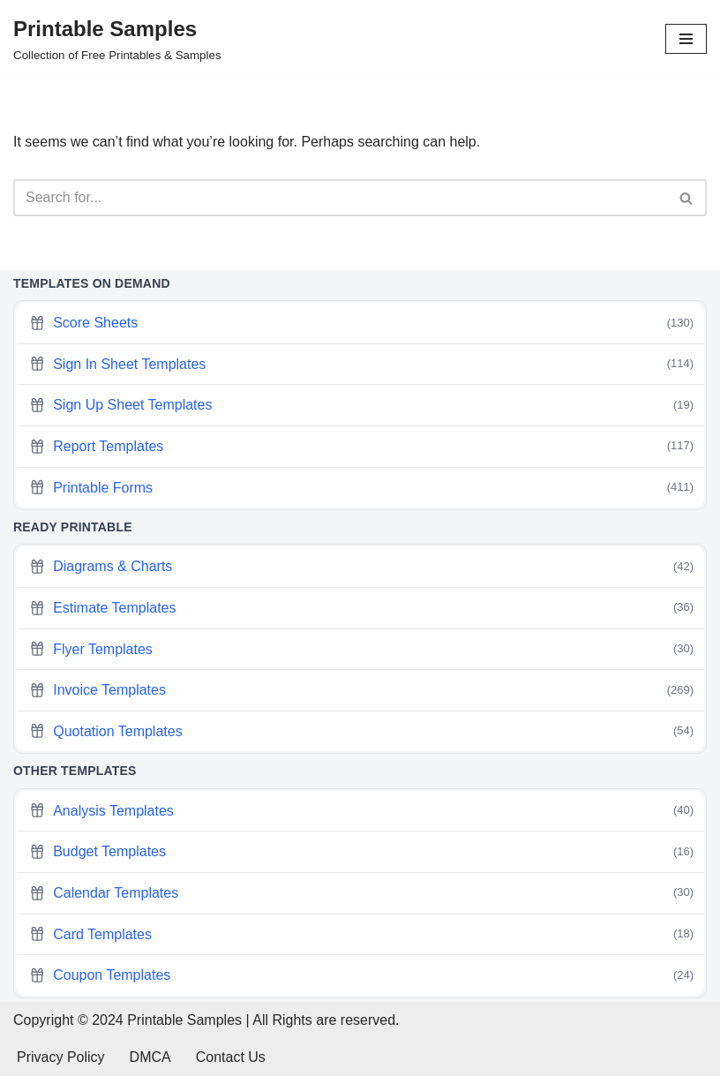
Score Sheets (361, 323)
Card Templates (361, 934)
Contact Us (231, 1057)
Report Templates (361, 446)
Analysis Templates (361, 810)
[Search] (340, 197)
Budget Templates (361, 852)
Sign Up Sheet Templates (361, 405)
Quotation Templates (361, 731)
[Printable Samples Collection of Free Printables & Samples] (117, 38)
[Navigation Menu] (686, 39)
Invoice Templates (361, 690)
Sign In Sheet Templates (361, 364)
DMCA (150, 1057)
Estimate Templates (361, 607)
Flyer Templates (361, 649)
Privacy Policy (61, 1057)
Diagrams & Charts (361, 567)
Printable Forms (361, 487)
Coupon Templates (361, 976)
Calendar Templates (361, 893)
